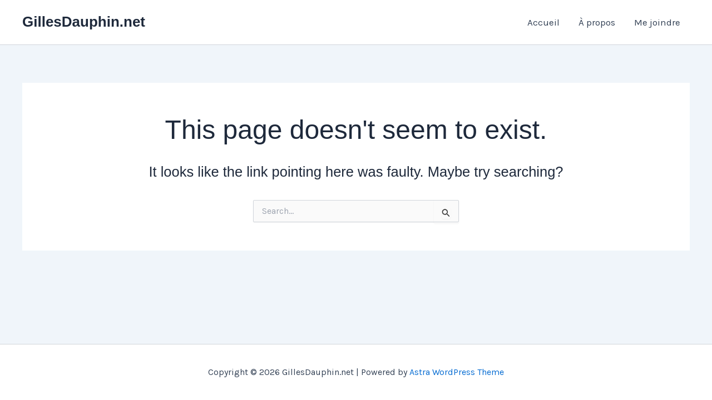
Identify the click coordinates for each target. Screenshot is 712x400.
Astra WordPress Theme (456, 372)
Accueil (543, 22)
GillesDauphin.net (83, 21)
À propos (596, 22)
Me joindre (657, 22)
